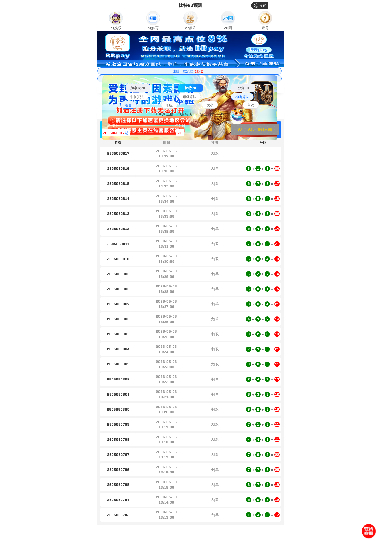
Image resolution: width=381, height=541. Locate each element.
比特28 (190, 87)
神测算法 (242, 96)
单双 (250, 105)
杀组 (169, 105)
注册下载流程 (190, 71)
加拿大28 (137, 87)
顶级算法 (189, 96)
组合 (128, 105)
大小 (210, 105)
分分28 (243, 87)
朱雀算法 (137, 96)
